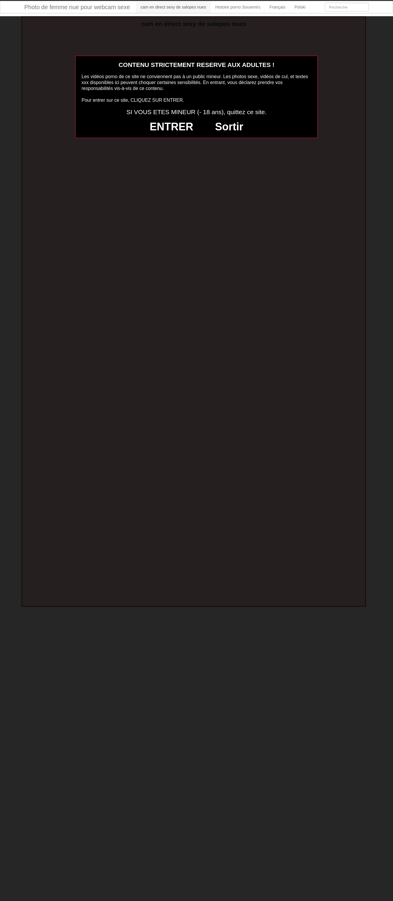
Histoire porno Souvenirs (237, 7)
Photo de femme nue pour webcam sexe (77, 7)
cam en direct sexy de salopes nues (173, 7)
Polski (299, 7)
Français (277, 7)
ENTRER (171, 127)
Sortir (229, 127)
